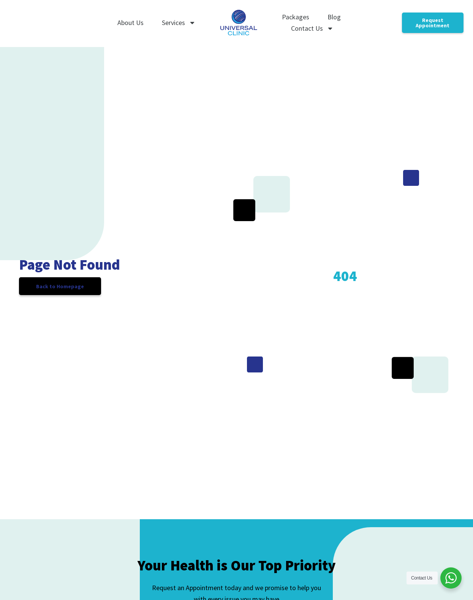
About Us (130, 22)
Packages (295, 17)
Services (179, 22)
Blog (334, 17)
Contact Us (312, 28)
